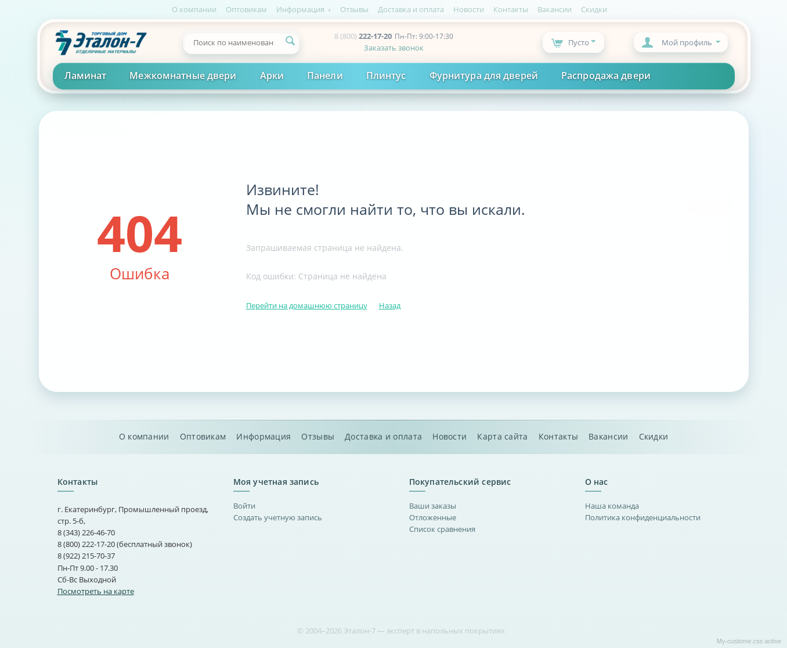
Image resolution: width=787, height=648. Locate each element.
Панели (325, 75)
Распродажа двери (606, 75)
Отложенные (432, 517)
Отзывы (354, 9)
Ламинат (85, 75)
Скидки (594, 9)
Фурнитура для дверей (483, 75)
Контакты (510, 9)
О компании (194, 9)
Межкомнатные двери (182, 75)
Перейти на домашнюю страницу (306, 305)
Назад (389, 305)
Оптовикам (246, 9)
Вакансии (554, 9)
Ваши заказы (432, 506)
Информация (300, 9)
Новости (468, 9)
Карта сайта (502, 436)
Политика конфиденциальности (643, 517)
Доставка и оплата (411, 9)
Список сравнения (442, 529)
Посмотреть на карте (95, 591)
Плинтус (386, 75)
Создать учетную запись (277, 517)
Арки (272, 75)
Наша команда (612, 506)
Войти (244, 506)
